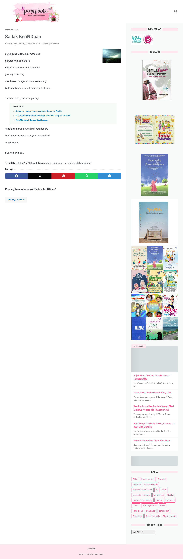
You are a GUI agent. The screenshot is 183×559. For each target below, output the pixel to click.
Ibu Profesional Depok (142, 490)
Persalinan (137, 516)
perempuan (164, 511)
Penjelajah (150, 511)
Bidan (135, 479)
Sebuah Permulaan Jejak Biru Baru (152, 440)
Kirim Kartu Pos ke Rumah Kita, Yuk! (152, 392)
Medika (170, 495)
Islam (164, 490)
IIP (157, 490)
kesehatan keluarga (141, 495)
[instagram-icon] (176, 12)
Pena (162, 505)
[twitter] (39, 176)
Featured (162, 479)
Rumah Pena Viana (95, 554)
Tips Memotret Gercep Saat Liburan (32, 120)
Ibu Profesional (151, 484)
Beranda (91, 549)
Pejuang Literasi (150, 505)
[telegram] (109, 176)
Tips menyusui (169, 516)
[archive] (143, 532)
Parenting (169, 500)
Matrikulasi (159, 495)
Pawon (136, 505)
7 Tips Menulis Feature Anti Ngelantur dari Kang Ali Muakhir (43, 115)
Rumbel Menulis (153, 516)
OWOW (159, 500)
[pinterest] (63, 176)
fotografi (137, 484)
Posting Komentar (51, 44)
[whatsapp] (86, 176)
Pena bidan (138, 511)
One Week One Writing (142, 500)
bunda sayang (147, 479)
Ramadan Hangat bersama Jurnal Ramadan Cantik (39, 111)
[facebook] (16, 176)
